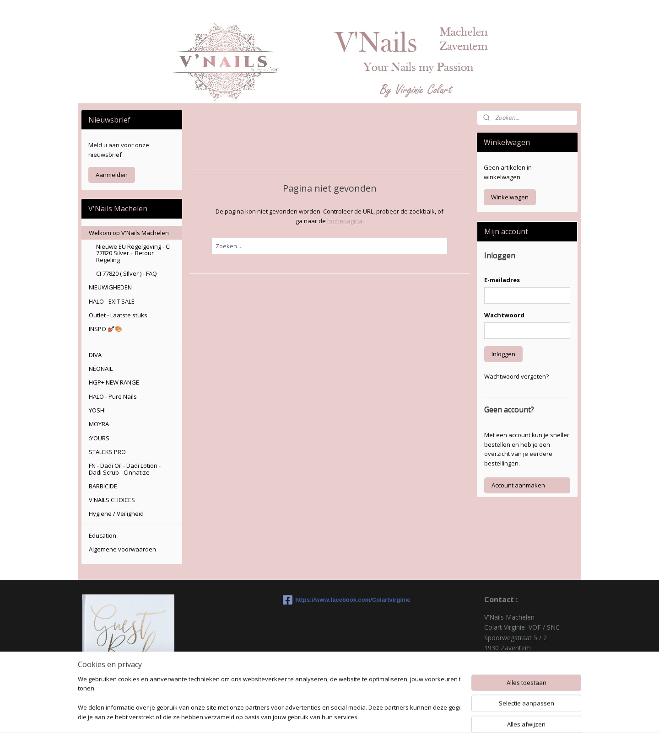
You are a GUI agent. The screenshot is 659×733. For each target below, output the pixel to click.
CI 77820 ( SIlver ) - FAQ (126, 273)
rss (382, 716)
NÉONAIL (101, 368)
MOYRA (99, 424)
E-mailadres (502, 280)
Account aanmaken (518, 485)
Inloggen (503, 354)
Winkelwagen (510, 197)
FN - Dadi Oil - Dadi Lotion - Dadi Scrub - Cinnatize (125, 468)
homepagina (344, 221)
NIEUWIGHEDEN (110, 287)
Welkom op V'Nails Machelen (129, 233)
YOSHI (97, 410)
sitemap (363, 716)
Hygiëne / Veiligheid (116, 513)
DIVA (95, 355)
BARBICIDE (103, 486)
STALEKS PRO (107, 452)
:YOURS (99, 438)
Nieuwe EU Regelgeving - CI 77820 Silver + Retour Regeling (133, 253)
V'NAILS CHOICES (112, 500)
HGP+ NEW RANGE (114, 382)
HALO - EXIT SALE (112, 301)
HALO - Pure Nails (113, 396)
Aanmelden (112, 175)
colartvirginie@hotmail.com (524, 678)
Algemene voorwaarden (122, 549)
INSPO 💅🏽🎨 (105, 329)
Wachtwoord (504, 315)
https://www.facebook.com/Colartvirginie (329, 599)
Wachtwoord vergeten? (516, 376)
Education (102, 535)
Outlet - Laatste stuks (118, 315)
